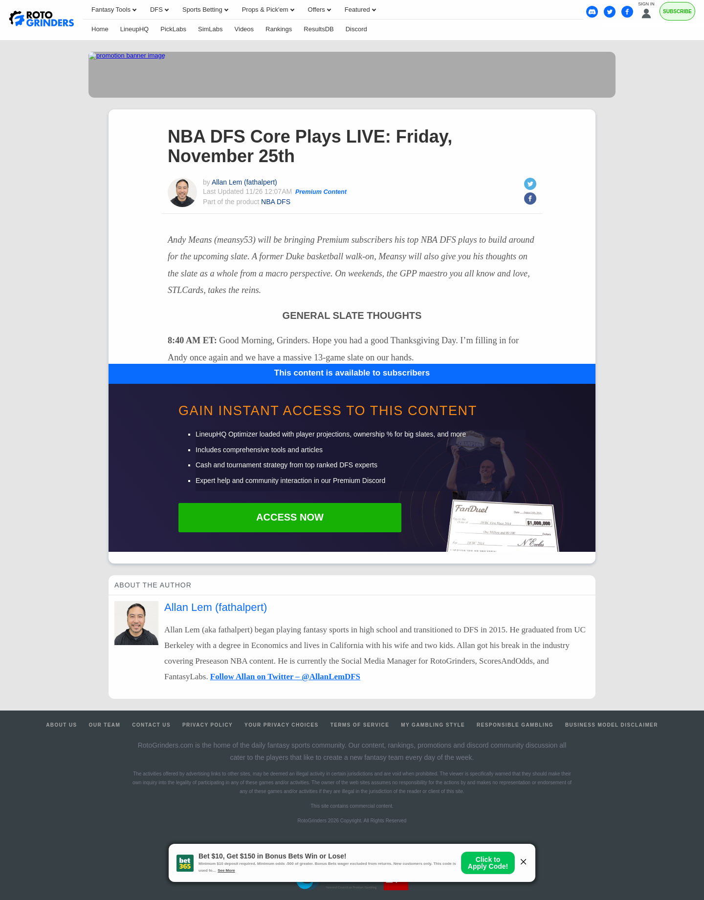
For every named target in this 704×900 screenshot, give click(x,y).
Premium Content (321, 191)
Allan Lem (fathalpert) (244, 182)
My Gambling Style (433, 725)
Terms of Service (360, 725)
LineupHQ (134, 29)
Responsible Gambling (515, 725)
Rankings (278, 29)
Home (100, 29)
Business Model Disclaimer (611, 725)
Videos (244, 29)
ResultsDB (318, 29)
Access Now (290, 517)
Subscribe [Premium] (677, 11)
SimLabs (210, 29)
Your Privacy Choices (281, 725)
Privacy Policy (207, 725)
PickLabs (173, 29)
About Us (61, 725)
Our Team (105, 725)
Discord (356, 29)
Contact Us (151, 725)
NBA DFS (275, 202)
